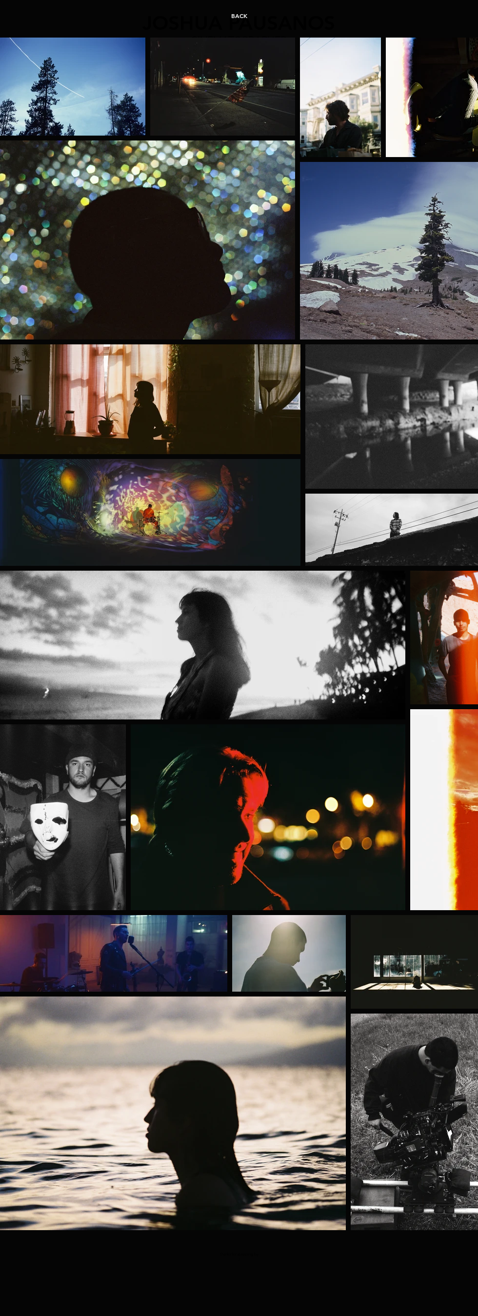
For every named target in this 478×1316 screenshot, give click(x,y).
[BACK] (239, 16)
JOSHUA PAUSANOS (238, 23)
